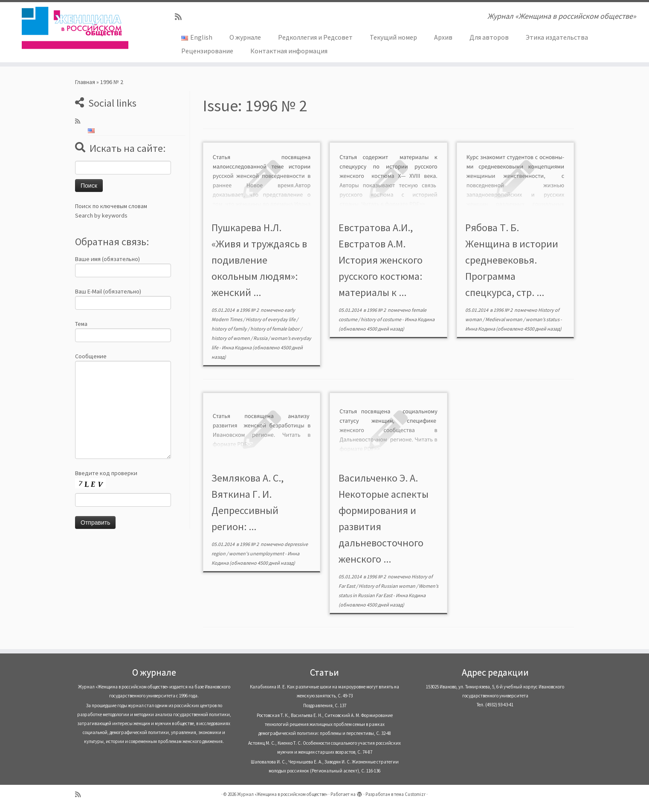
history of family (230, 328)
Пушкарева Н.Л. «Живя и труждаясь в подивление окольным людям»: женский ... (259, 260)
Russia (260, 338)
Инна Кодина (237, 347)
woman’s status (543, 319)
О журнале (245, 37)
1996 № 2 (250, 310)
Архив (443, 37)
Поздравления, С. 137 (324, 705)
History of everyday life (271, 319)
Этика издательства (557, 37)
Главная (85, 82)
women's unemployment (257, 553)
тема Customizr (410, 794)
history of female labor (275, 328)
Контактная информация (288, 50)
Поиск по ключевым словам (111, 206)
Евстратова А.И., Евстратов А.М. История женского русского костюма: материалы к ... (381, 260)
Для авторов (489, 37)
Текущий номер (393, 37)
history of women (231, 338)
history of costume (381, 319)
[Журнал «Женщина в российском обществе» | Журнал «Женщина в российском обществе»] (75, 27)
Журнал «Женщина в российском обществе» (282, 794)
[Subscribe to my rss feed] (181, 17)
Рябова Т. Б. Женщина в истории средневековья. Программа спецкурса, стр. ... (511, 260)
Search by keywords (101, 215)
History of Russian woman (387, 586)
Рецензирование (207, 50)
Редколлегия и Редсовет (315, 37)
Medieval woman (504, 319)
